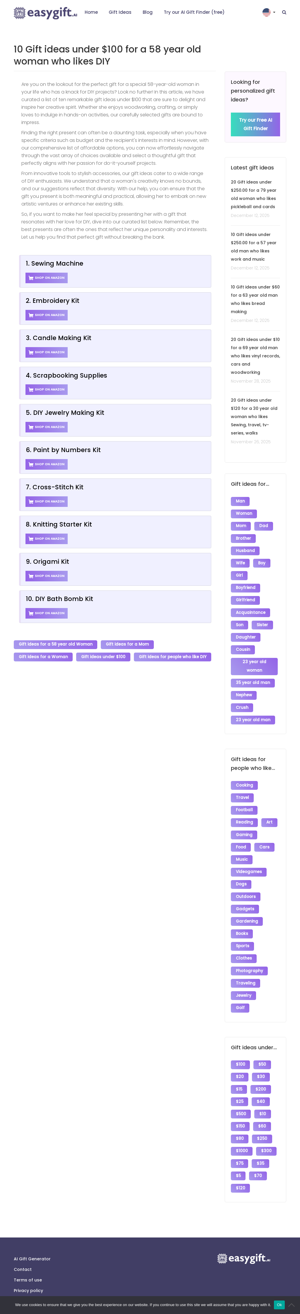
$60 (262, 1112)
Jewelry (243, 984)
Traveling (245, 972)
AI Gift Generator (32, 1243)
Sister (262, 621)
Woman (244, 513)
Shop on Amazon (47, 278)
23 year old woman (254, 662)
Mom (241, 525)
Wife (240, 561)
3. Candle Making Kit (58, 338)
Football (244, 803)
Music (242, 851)
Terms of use (28, 1264)
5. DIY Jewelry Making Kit (65, 412)
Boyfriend (245, 585)
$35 (261, 1148)
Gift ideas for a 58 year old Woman (56, 644)
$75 (239, 1148)
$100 (240, 1052)
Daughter (246, 633)
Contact (23, 1253)
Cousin (243, 645)
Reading (244, 815)
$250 (262, 1124)
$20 (240, 1064)
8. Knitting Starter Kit (59, 524)
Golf (240, 996)
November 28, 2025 (251, 381)
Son (239, 621)
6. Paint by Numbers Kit (63, 450)
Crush (242, 702)
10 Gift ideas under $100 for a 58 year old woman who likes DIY (107, 55)
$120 (240, 1172)
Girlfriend (245, 597)
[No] (293, 1305)
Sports (242, 935)
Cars (265, 839)
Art (270, 815)
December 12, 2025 (250, 216)
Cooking (244, 779)
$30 (261, 1064)
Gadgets (245, 899)
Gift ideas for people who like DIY (173, 656)
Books (242, 923)
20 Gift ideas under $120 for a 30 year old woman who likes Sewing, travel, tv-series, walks (254, 417)
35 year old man (253, 678)
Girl (239, 573)
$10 (263, 1100)
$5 (238, 1160)
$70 (258, 1160)
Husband (245, 549)
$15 (239, 1076)
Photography (249, 959)
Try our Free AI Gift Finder (255, 124)
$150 (240, 1112)
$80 (240, 1124)
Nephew (244, 690)
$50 (262, 1052)
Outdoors (246, 887)
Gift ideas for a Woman (43, 656)
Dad (264, 525)
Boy (262, 561)
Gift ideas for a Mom (127, 644)
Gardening (247, 911)
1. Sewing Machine (54, 263)
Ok (279, 1305)
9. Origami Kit (47, 561)
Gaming (244, 827)
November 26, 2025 (251, 442)
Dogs (241, 875)
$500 (241, 1100)
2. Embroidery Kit (52, 300)
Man (240, 501)
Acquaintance (250, 609)
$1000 (242, 1136)
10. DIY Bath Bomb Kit (59, 599)
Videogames (249, 863)
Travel (242, 791)
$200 (261, 1076)
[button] (269, 12)
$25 (239, 1088)
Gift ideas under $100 (103, 656)
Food (241, 839)
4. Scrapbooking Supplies (66, 375)
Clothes (244, 947)
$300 (266, 1136)
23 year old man (253, 714)
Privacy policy (28, 1274)
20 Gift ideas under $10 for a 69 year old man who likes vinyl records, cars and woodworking (255, 356)
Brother (243, 537)
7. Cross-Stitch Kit (54, 487)
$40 (261, 1088)
